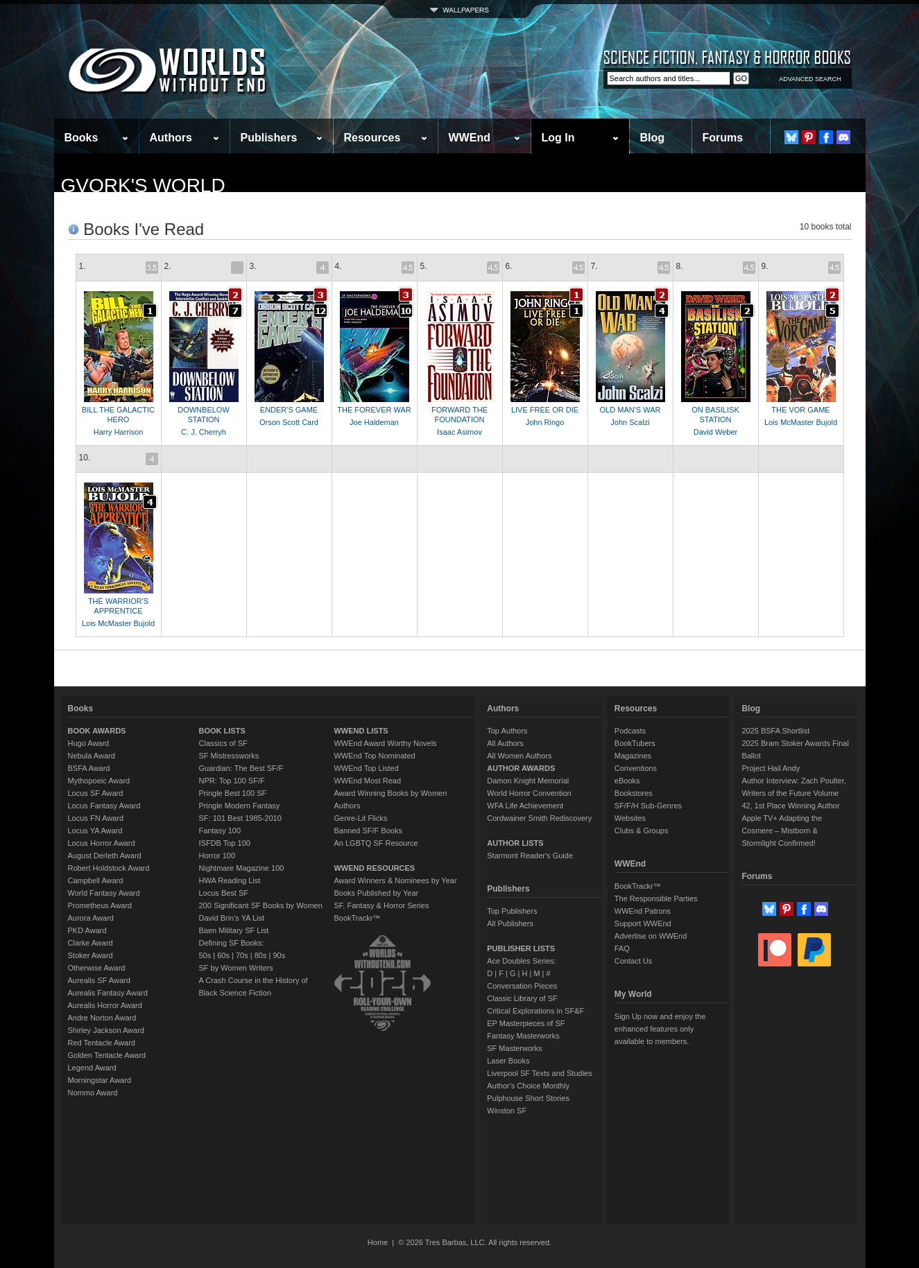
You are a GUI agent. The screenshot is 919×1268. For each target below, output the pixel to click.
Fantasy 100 (220, 830)
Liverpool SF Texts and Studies (539, 1073)
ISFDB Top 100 (224, 843)
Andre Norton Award (102, 1018)
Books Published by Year (376, 893)
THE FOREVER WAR (374, 410)
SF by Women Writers (236, 968)
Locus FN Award (96, 818)
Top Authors (507, 731)
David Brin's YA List (232, 918)
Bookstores (634, 793)
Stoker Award (90, 955)
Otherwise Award (97, 968)
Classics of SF (223, 743)
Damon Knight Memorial (528, 780)
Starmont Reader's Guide (530, 855)
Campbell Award (95, 880)
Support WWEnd (643, 923)
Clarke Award (90, 943)
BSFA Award (89, 768)
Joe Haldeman (374, 422)
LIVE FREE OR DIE (544, 410)
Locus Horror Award (101, 843)
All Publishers (510, 923)
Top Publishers (512, 911)
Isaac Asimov (459, 432)
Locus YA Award (95, 830)
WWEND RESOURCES (374, 868)
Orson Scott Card (288, 422)
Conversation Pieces (522, 986)
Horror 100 (217, 855)
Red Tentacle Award (101, 1043)
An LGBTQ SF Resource (376, 843)
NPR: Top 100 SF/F (232, 780)
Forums (723, 138)
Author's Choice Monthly (528, 1086)
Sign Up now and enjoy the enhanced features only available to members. (660, 1028)
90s (279, 955)
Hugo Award (89, 743)
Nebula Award (91, 756)
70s (242, 955)
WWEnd (469, 138)
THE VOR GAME (800, 410)
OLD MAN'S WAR (630, 410)
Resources (372, 138)
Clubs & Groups (642, 830)
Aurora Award (91, 918)
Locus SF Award (95, 793)
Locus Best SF (224, 893)
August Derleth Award (104, 855)
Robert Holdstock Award (109, 868)
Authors (171, 138)
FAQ (622, 948)
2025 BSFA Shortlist (775, 731)
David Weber (715, 432)
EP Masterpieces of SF (526, 1023)
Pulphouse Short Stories (528, 1098)
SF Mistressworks (229, 756)
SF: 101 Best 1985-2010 (240, 818)
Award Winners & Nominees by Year (395, 880)
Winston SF (506, 1110)
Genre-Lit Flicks (360, 818)
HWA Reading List (230, 880)
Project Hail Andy (770, 768)
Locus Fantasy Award (104, 805)
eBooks (627, 780)
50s (205, 955)
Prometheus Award (100, 905)
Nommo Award (93, 1092)
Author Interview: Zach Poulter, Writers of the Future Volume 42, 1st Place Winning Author (793, 793)
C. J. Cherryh (203, 432)
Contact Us (633, 961)
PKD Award (87, 930)
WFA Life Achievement (525, 805)
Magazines (633, 756)
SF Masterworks (514, 1048)
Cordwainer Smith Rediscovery (539, 818)
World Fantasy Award (104, 893)
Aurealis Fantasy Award (108, 993)
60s (223, 955)
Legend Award (92, 1067)
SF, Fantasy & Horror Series (381, 905)
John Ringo (545, 422)
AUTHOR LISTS (515, 843)
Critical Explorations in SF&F (535, 1011)
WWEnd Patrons (643, 911)
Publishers (269, 138)
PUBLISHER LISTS (521, 948)
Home (378, 1242)
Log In (558, 138)
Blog (652, 138)
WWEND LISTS (361, 731)
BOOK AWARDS (97, 731)
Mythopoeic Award (99, 780)
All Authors (505, 743)
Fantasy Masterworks (523, 1036)
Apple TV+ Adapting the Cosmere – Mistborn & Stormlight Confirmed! (781, 830)
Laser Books (508, 1061)
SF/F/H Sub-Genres (648, 805)
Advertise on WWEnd (651, 936)
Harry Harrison (119, 432)
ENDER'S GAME (289, 410)
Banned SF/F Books (368, 830)
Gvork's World (143, 185)
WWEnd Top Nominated (374, 756)
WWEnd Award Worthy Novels (385, 743)
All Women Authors (519, 756)
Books (81, 138)
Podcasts (630, 731)
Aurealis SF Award (99, 980)
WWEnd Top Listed (366, 768)
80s (261, 955)
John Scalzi (629, 422)
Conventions (636, 768)
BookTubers (635, 743)
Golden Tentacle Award (107, 1055)
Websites (630, 818)
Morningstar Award (100, 1080)
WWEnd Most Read (367, 780)
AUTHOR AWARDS (521, 768)
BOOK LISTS (222, 731)
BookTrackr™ (357, 918)
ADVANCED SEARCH (810, 79)
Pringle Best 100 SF (233, 793)
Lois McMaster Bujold (800, 422)
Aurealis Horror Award (105, 1005)
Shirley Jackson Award (106, 1030)
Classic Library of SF (522, 998)
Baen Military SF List (234, 930)
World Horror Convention (529, 793)
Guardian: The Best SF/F (241, 768)
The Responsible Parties (656, 898)
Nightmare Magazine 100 (241, 868)
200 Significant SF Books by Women (261, 905)
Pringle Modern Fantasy (239, 805)
